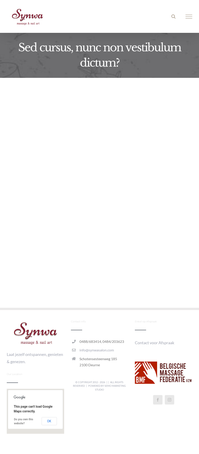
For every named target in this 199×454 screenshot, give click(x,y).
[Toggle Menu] (189, 17)
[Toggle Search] (173, 16)
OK (49, 421)
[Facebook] (158, 400)
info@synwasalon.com (96, 350)
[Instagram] (169, 400)
